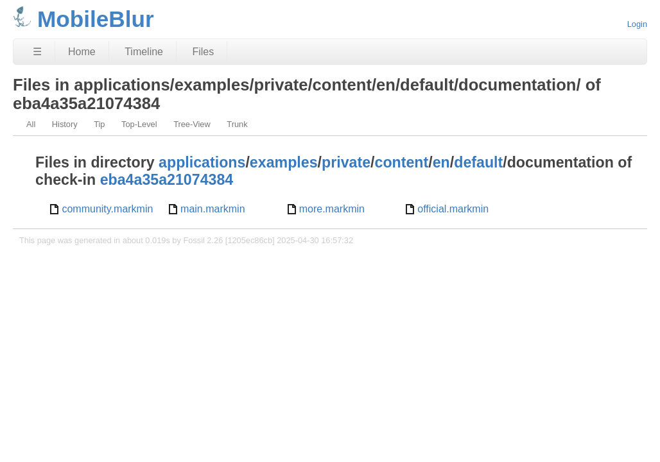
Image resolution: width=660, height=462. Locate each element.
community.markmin (107, 208)
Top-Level (139, 124)
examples (284, 162)
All (30, 124)
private (346, 162)
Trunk (237, 124)
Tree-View (192, 124)
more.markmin (332, 208)
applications (202, 162)
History (65, 124)
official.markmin (453, 208)
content (402, 162)
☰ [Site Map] (37, 51)
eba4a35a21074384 (167, 179)
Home (82, 51)
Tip (99, 124)
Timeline (144, 51)
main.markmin (212, 208)
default (478, 162)
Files (203, 51)
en (441, 162)
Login (637, 24)
